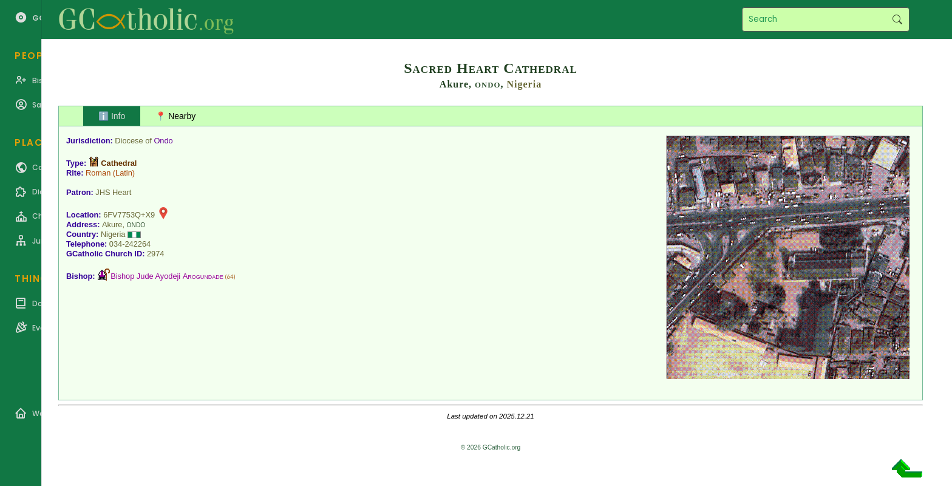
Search (897, 19)
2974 (155, 253)
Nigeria (524, 84)
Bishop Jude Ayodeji (166, 276)
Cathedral (119, 163)
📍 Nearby (175, 116)
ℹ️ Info (111, 116)
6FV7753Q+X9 (129, 214)
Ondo (163, 140)
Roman (98, 172)
